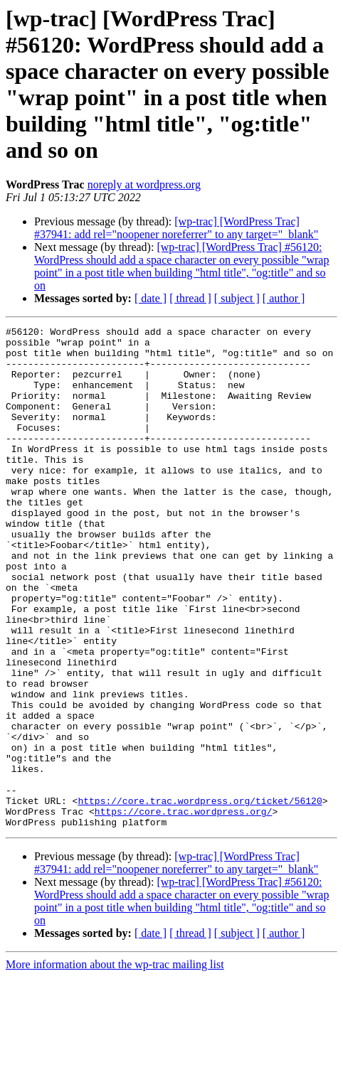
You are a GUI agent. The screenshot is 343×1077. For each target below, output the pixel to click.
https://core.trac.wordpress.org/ (184, 909)
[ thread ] (190, 298)
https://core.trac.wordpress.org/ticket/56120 (200, 896)
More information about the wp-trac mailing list (115, 1065)
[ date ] (150, 298)
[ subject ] (237, 298)
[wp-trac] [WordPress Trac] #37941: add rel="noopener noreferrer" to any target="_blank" (176, 227)
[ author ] (284, 298)
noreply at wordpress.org (144, 184)
